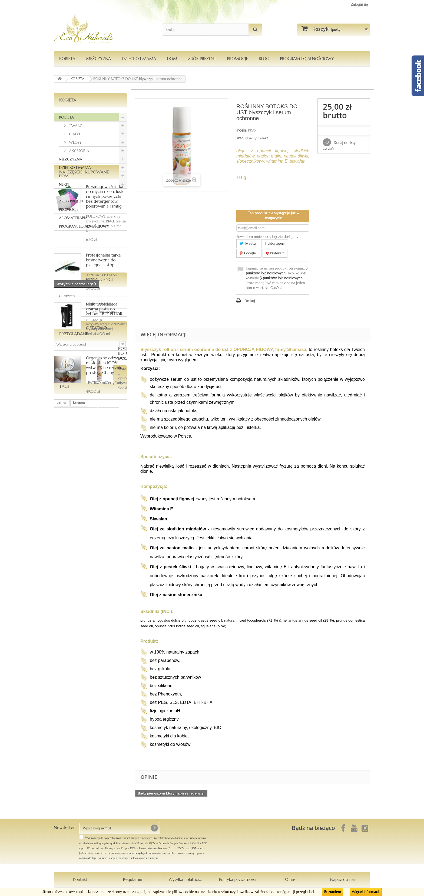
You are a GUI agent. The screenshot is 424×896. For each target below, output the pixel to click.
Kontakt (80, 879)
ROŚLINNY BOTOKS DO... (104, 600)
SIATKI (64, 192)
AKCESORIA (78, 150)
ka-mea (79, 654)
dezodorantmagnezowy (75, 663)
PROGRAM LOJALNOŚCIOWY (307, 58)
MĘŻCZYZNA (98, 58)
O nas (290, 879)
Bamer (62, 654)
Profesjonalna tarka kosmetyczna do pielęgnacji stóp (103, 333)
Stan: (240, 138)
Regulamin (132, 879)
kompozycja (66, 687)
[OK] (154, 828)
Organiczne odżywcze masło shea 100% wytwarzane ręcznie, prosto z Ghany (106, 439)
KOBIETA (67, 58)
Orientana (108, 663)
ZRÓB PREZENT (72, 201)
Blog (264, 58)
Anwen (69, 515)
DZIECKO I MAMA (139, 58)
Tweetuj (248, 243)
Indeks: (241, 130)
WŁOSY (75, 142)
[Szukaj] (255, 30)
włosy (61, 671)
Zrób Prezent (202, 58)
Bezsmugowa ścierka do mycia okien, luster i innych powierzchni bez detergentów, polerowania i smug (106, 270)
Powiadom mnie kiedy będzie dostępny (267, 236)
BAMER (69, 539)
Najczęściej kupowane (84, 245)
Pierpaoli (93, 671)
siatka (75, 671)
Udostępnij (275, 243)
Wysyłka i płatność (185, 879)
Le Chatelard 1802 (71, 679)
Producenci (72, 501)
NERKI (64, 184)
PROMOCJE (237, 58)
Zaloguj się (359, 4)
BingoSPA (70, 548)
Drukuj (249, 301)
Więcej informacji (365, 892)
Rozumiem (332, 892)
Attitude (70, 523)
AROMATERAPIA (73, 217)
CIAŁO (74, 134)
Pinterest (275, 253)
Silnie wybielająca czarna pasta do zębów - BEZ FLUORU (105, 382)
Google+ (249, 253)
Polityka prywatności (237, 879)
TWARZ (75, 125)
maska (96, 679)
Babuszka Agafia (76, 531)
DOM (172, 58)
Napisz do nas (342, 879)
